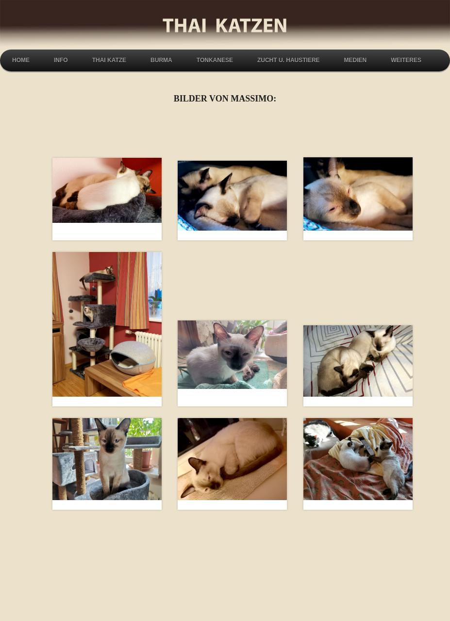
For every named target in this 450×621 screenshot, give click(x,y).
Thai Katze (109, 60)
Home (21, 60)
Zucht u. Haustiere (288, 60)
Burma (161, 60)
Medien (355, 60)
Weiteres (406, 60)
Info (61, 60)
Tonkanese (215, 60)
